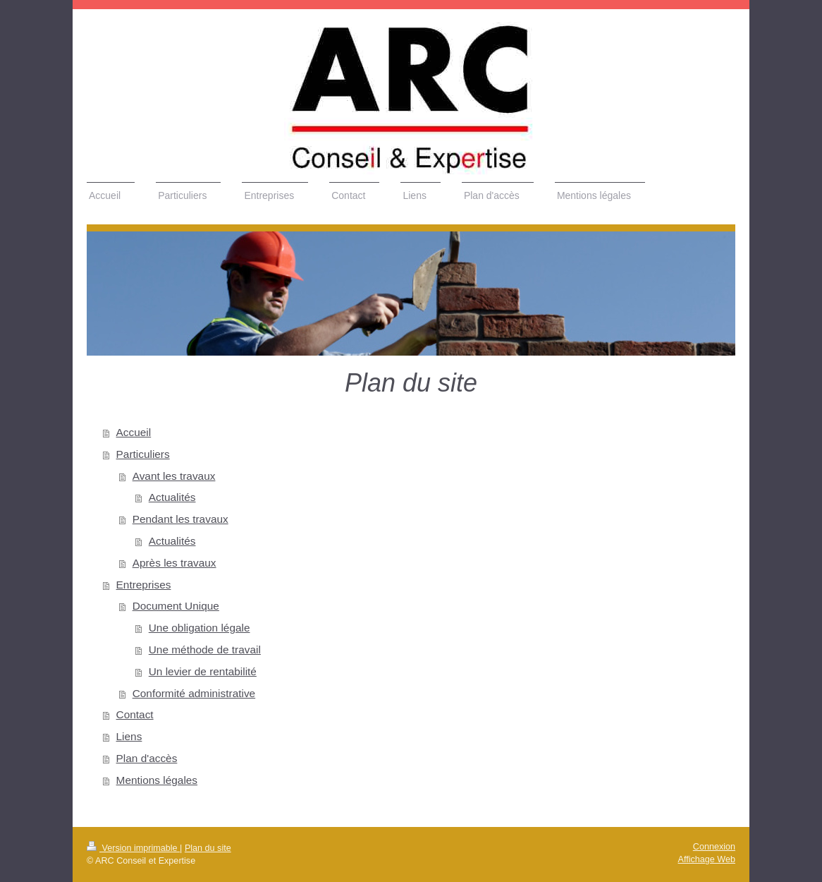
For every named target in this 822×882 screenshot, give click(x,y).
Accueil (134, 432)
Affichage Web (706, 859)
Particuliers (143, 454)
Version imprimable (133, 848)
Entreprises (143, 585)
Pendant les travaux (180, 519)
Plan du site (208, 848)
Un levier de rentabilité (203, 671)
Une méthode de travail (205, 650)
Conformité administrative (194, 693)
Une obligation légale (199, 628)
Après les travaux (174, 563)
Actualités (172, 497)
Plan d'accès (147, 758)
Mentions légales (157, 780)
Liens (129, 736)
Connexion (714, 847)
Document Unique (176, 606)
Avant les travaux (174, 476)
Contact (135, 714)
